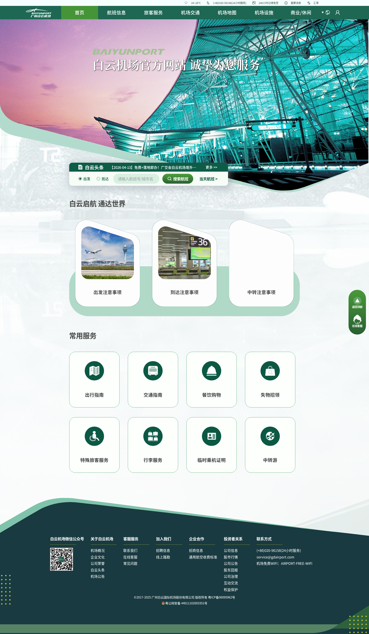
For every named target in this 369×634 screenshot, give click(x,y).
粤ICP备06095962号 (221, 597)
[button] (325, 12)
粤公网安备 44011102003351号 (184, 603)
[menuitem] (116, 12)
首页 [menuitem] (79, 12)
